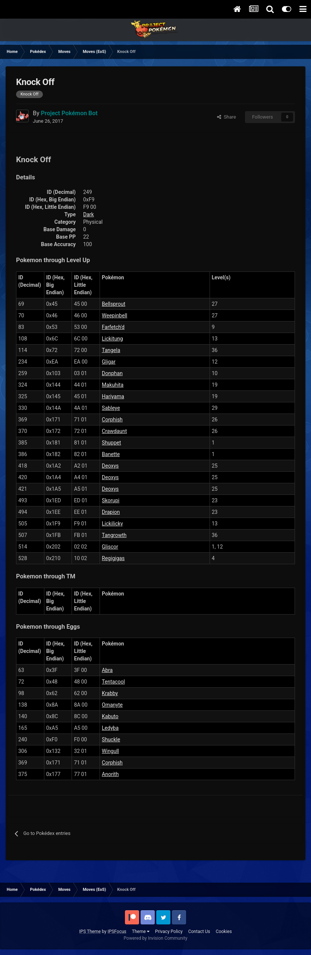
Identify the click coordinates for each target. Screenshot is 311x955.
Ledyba (110, 728)
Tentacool (113, 682)
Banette (111, 454)
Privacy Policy (169, 931)
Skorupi (110, 500)
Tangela (111, 350)
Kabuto (110, 716)
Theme (141, 931)
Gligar (109, 362)
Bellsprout (113, 304)
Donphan (112, 373)
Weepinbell (114, 315)
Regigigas (113, 558)
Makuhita (112, 385)
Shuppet (111, 443)
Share (226, 117)
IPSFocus (116, 931)
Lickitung (112, 339)
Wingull (110, 751)
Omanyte (112, 705)
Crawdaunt (114, 431)
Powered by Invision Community (156, 938)
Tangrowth (114, 535)
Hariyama (113, 396)
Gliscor (110, 547)
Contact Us (199, 931)
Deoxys (110, 466)
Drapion (111, 512)
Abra (107, 670)
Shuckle (111, 739)
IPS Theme (90, 931)
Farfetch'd (113, 327)
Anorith (110, 774)
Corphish (112, 419)
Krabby (110, 693)
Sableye (111, 408)
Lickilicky (112, 524)
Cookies (224, 931)
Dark (88, 214)
